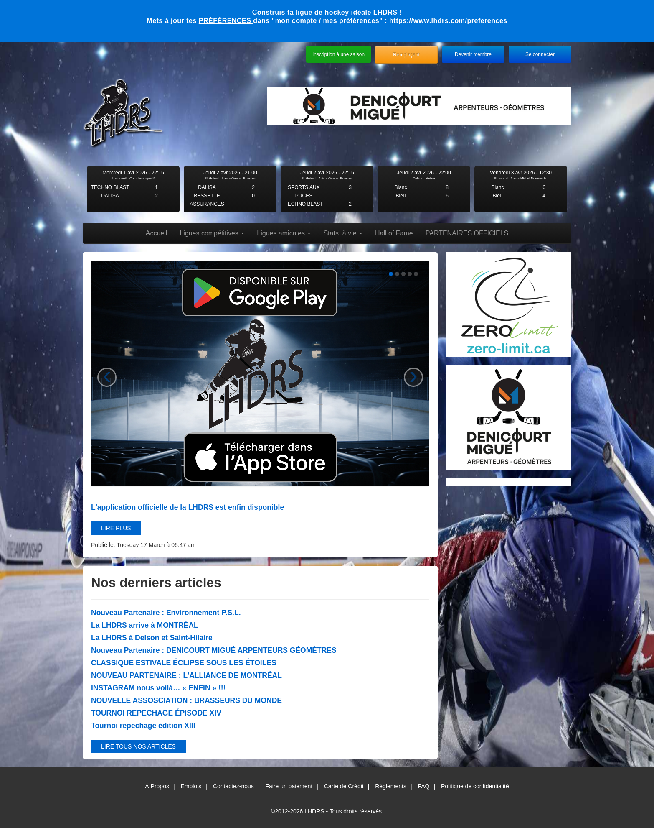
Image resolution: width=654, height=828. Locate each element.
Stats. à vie (342, 233)
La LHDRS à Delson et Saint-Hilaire (152, 638)
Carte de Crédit (344, 786)
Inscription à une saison (338, 54)
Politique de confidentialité (475, 786)
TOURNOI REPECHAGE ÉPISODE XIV (156, 713)
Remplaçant (406, 55)
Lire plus (116, 528)
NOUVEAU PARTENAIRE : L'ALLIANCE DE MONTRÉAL (186, 675)
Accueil (156, 233)
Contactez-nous (233, 786)
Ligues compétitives (212, 233)
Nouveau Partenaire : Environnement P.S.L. (166, 612)
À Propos (157, 786)
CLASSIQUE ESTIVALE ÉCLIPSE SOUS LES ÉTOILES (183, 663)
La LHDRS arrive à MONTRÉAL (144, 625)
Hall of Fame (394, 233)
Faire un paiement (288, 786)
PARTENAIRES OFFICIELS (467, 233)
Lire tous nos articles (138, 746)
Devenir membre (473, 54)
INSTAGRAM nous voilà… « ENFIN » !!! (158, 688)
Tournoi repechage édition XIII (143, 725)
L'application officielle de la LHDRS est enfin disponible (187, 507)
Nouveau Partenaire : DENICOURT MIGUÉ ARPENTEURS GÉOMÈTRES (214, 650)
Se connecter (540, 54)
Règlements (390, 786)
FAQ (423, 786)
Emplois (190, 786)
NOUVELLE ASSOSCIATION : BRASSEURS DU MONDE (186, 700)
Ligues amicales (284, 233)
